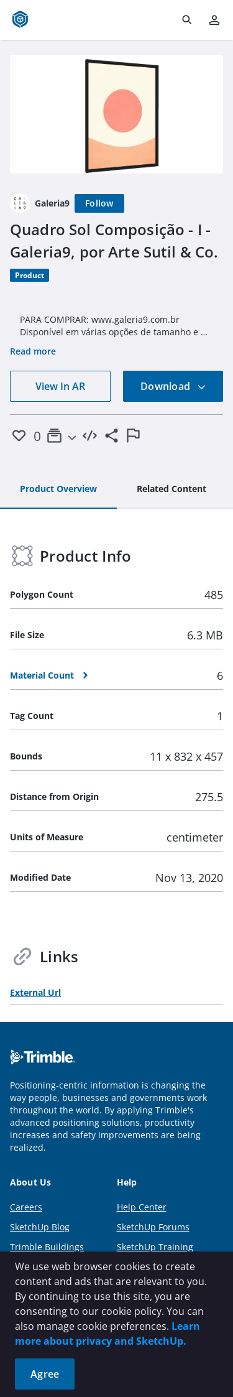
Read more (33, 351)
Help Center (142, 1207)
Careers (26, 1207)
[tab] (58, 489)
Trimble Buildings (47, 1247)
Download (173, 386)
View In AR (60, 386)
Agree (44, 1374)
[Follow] (99, 203)
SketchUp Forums (153, 1227)
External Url (35, 992)
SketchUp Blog (40, 1227)
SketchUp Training (155, 1247)
